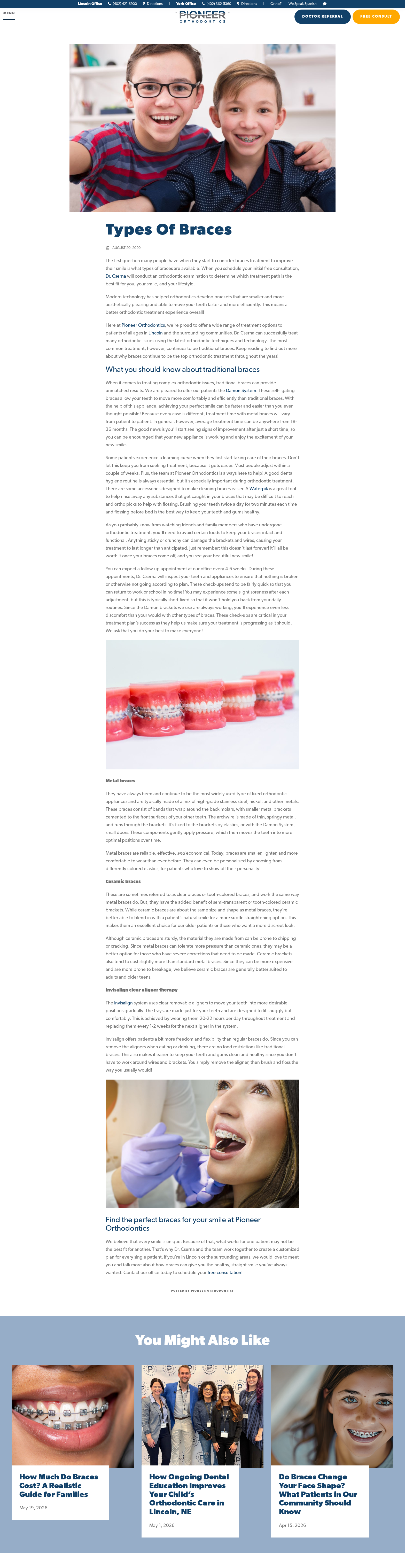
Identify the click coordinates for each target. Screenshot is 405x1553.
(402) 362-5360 (216, 4)
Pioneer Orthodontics (143, 325)
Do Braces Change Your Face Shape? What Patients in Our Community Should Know (318, 1494)
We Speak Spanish (303, 4)
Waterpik (259, 489)
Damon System (241, 390)
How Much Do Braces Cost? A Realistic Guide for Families (58, 1486)
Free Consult (376, 17)
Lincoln (156, 333)
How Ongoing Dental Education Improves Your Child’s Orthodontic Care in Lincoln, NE (189, 1494)
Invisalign (123, 1003)
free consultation (224, 1272)
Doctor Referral (322, 17)
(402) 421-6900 (122, 4)
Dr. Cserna (116, 276)
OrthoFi (276, 4)
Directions (153, 4)
